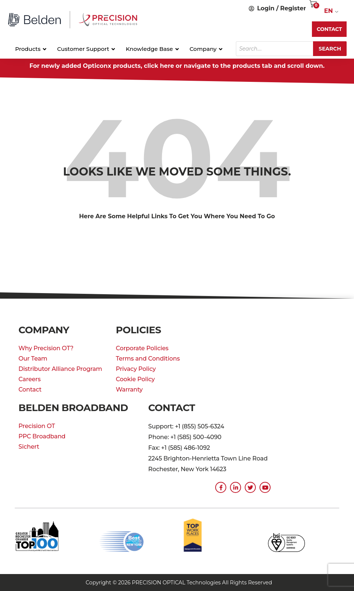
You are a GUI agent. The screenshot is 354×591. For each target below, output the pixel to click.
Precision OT (36, 426)
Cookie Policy (135, 379)
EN (328, 10)
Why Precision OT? (45, 348)
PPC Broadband (41, 436)
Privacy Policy (136, 368)
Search (330, 48)
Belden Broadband (73, 408)
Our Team (32, 358)
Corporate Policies (142, 348)
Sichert (28, 446)
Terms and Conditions (148, 358)
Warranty (129, 389)
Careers (29, 379)
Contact (29, 389)
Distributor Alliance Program (60, 368)
